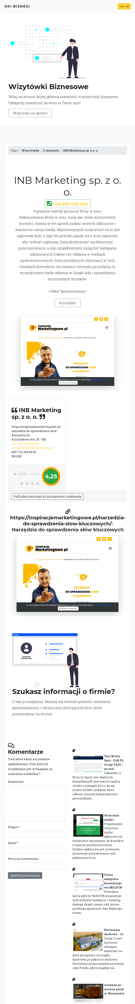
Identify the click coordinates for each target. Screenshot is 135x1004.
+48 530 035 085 (70, 204)
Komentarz (16, 781)
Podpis (14, 827)
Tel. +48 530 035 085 (25, 443)
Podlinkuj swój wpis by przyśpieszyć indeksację (47, 496)
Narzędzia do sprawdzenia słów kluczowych (68, 530)
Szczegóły (67, 303)
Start (14, 150)
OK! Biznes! (17, 6)
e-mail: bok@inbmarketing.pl (32, 448)
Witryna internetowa (23, 859)
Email (13, 843)
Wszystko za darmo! (30, 113)
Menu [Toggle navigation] (124, 6)
